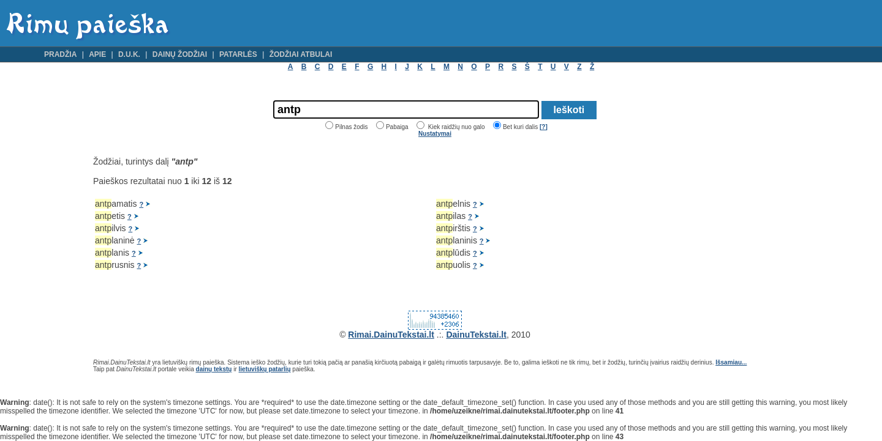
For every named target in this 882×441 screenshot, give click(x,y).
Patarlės (238, 54)
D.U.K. (129, 54)
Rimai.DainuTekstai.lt (391, 334)
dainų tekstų (214, 369)
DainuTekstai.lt (476, 334)
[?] (544, 127)
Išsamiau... (731, 362)
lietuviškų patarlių (265, 369)
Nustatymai (434, 133)
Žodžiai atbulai (301, 54)
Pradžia (60, 54)
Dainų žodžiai (180, 54)
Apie (97, 54)
